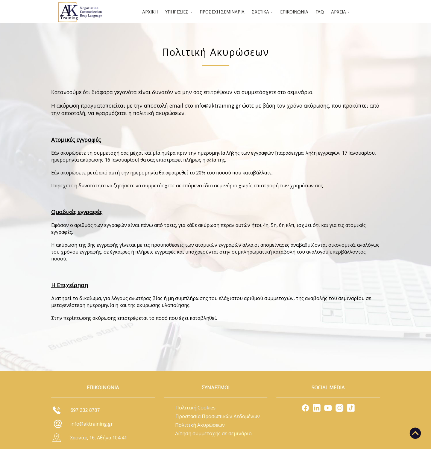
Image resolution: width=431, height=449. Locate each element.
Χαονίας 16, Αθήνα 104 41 (98, 437)
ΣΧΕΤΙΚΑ (262, 12)
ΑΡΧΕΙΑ (340, 12)
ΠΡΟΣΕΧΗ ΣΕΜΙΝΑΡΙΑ (222, 12)
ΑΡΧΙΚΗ (150, 12)
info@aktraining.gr (218, 105)
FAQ (319, 12)
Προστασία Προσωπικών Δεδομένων (217, 416)
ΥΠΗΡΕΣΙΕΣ (178, 12)
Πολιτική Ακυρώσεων (200, 425)
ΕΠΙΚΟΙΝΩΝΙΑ (294, 12)
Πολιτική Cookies (195, 407)
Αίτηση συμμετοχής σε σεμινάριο (213, 433)
